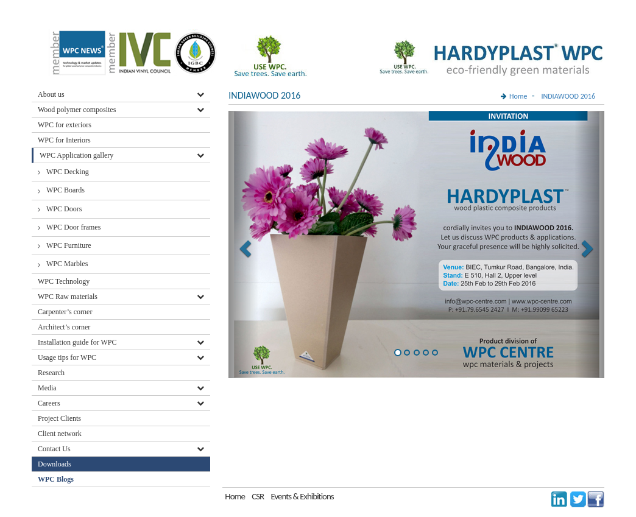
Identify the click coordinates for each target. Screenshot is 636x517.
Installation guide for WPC (77, 342)
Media (47, 388)
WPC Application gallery (76, 155)
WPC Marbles (67, 263)
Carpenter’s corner (65, 312)
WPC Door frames (73, 227)
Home (518, 96)
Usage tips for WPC (67, 357)
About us (51, 94)
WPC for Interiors (64, 140)
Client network (60, 433)
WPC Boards (65, 190)
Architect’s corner (64, 327)
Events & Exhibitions (301, 496)
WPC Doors (64, 209)
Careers (49, 403)
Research (51, 372)
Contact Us (54, 449)
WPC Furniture (68, 245)
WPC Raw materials (67, 296)
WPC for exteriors (64, 125)
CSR (258, 496)
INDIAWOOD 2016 (568, 96)
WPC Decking (67, 171)
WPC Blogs (56, 479)
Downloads (55, 464)
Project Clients (59, 418)
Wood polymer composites (77, 109)
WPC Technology (64, 281)
